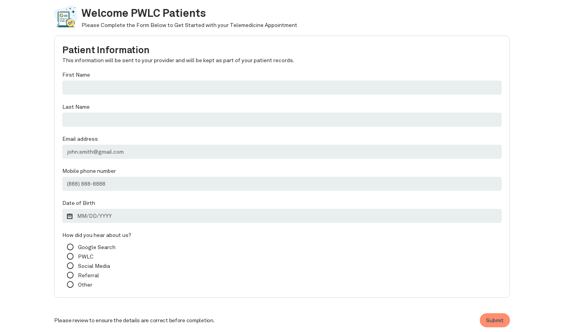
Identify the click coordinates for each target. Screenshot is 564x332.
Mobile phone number (89, 171)
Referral (88, 275)
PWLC (86, 256)
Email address (80, 139)
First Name (76, 75)
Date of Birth (78, 203)
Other (85, 285)
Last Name (76, 107)
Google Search (97, 247)
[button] (282, 215)
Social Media (94, 266)
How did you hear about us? (96, 235)
